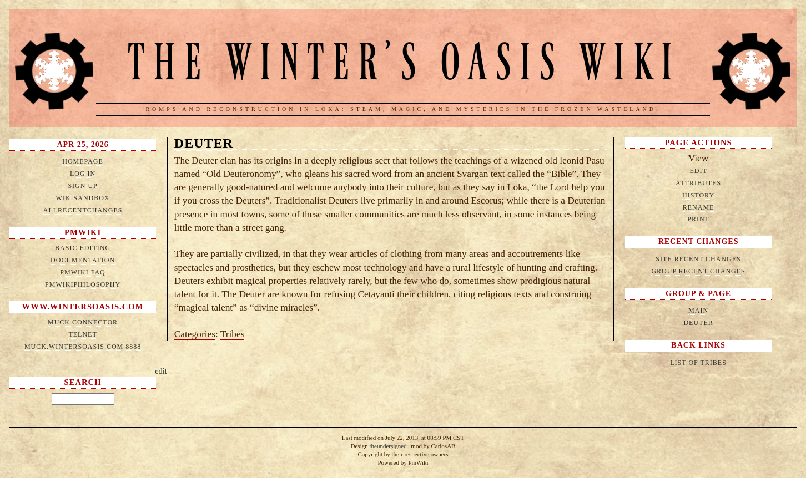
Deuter (203, 143)
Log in (82, 173)
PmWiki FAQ (82, 272)
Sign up (82, 186)
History (698, 195)
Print (698, 219)
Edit (698, 171)
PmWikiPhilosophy (82, 284)
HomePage (82, 161)
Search (83, 382)
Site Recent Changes (698, 259)
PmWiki (82, 232)
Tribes (232, 334)
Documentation (83, 260)
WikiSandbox (83, 198)
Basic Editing (82, 248)
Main (698, 310)
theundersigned (387, 446)
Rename (698, 207)
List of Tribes (698, 363)
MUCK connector (83, 322)
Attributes (698, 183)
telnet (82, 334)
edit (161, 371)
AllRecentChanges (83, 210)
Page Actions (698, 142)
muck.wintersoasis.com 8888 (82, 346)
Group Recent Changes (698, 271)
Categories (194, 334)
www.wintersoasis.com (83, 306)
